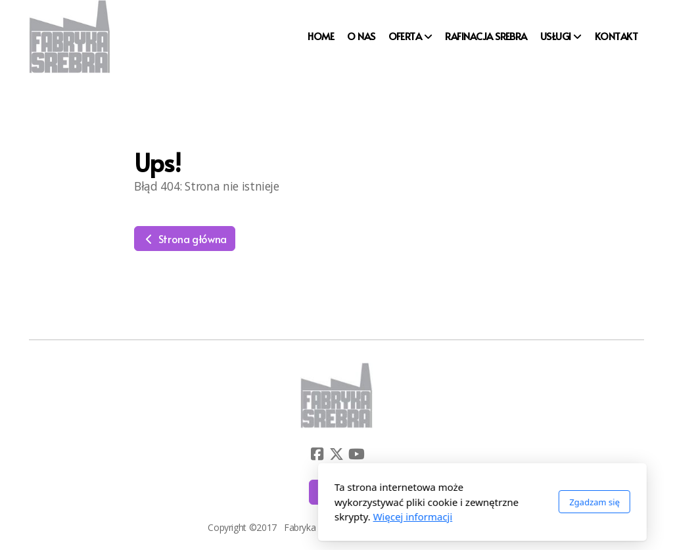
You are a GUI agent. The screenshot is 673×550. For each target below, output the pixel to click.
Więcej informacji (267, 516)
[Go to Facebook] (317, 454)
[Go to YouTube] (356, 454)
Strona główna (185, 238)
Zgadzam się (448, 502)
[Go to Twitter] (336, 454)
